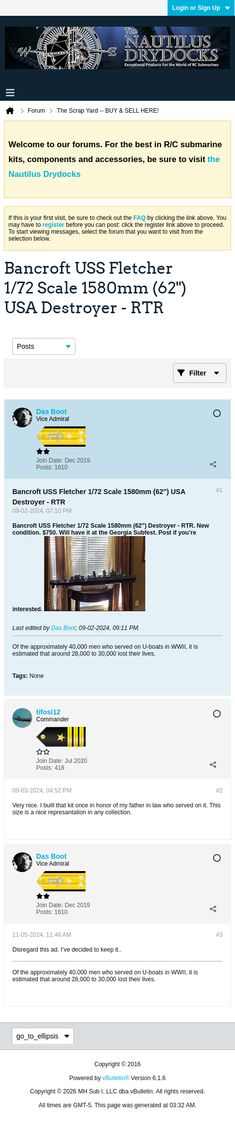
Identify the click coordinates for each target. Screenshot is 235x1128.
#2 (219, 790)
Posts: (44, 467)
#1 (219, 490)
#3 (219, 934)
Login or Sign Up (201, 7)
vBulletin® (116, 1078)
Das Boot (63, 628)
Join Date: (49, 460)
